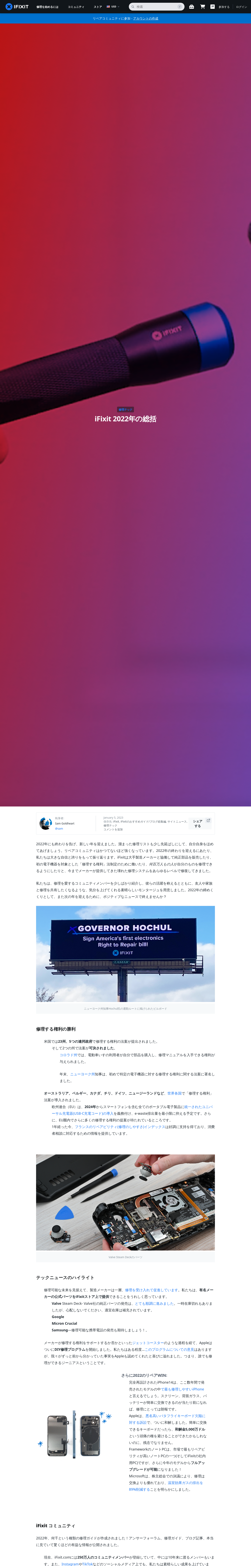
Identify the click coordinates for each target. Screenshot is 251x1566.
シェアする (202, 823)
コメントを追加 (113, 829)
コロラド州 (68, 1054)
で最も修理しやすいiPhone (182, 1389)
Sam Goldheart (64, 823)
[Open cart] (202, 7)
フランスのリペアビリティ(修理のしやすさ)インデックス (120, 1126)
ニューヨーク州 (82, 1074)
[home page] (17, 6)
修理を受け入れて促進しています (151, 1290)
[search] (157, 7)
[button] (213, 6)
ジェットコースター (148, 1342)
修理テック (125, 409)
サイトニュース (177, 821)
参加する (224, 7)
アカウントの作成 (145, 18)
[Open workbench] (192, 7)
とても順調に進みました (154, 1303)
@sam (59, 828)
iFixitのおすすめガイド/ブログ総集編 (143, 821)
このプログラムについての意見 (169, 1349)
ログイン (241, 7)
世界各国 (174, 1093)
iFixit (116, 821)
